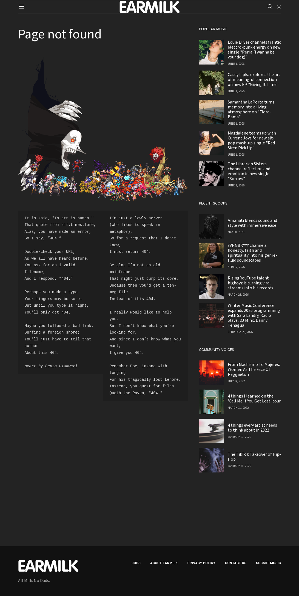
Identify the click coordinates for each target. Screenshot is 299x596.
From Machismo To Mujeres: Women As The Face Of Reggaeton (254, 369)
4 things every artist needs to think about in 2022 (252, 427)
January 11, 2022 (239, 466)
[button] (279, 7)
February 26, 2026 (240, 332)
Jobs (136, 563)
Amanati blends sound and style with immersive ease (252, 222)
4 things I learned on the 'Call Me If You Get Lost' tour (254, 398)
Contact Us (235, 563)
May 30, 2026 (236, 232)
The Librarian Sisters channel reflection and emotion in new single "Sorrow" (249, 171)
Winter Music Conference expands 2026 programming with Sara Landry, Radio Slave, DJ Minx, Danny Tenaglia (254, 315)
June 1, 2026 (236, 64)
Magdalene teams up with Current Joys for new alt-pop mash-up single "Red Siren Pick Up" (252, 140)
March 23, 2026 (238, 295)
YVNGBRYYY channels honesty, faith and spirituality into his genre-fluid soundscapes (252, 252)
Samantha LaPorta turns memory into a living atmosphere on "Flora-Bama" (251, 109)
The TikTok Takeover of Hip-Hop (254, 456)
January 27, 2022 (239, 437)
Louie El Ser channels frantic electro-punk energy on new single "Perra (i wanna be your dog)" (254, 49)
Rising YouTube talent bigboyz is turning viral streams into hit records (250, 283)
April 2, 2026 (236, 267)
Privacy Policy (201, 563)
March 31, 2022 (238, 408)
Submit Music (268, 563)
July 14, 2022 (236, 381)
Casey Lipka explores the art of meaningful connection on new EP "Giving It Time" (254, 80)
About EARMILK (164, 563)
